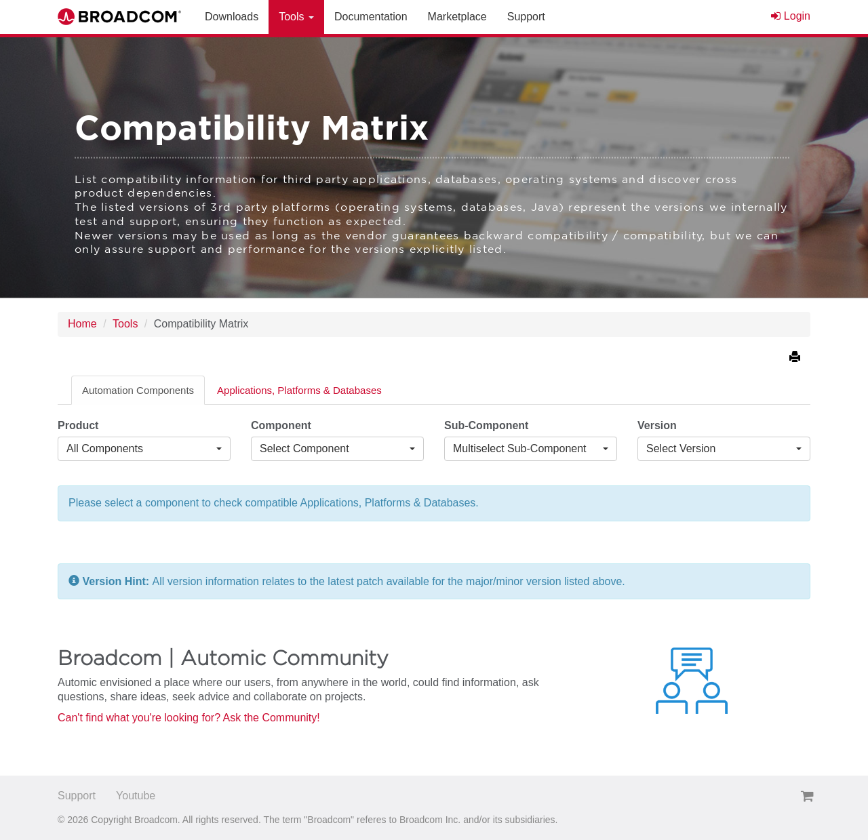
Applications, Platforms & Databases (299, 390)
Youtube (135, 795)
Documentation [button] (371, 16)
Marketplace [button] (457, 16)
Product (78, 425)
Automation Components (138, 390)
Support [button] (526, 16)
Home (82, 323)
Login (790, 16)
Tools (125, 323)
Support (77, 795)
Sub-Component (486, 425)
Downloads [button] (231, 16)
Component (281, 425)
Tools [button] (296, 16)
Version (657, 425)
